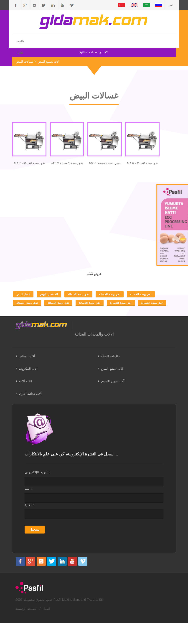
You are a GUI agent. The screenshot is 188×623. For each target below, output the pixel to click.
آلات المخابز (27, 356)
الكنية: (29, 505)
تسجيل (35, 529)
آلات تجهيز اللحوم (112, 381)
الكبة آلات (25, 381)
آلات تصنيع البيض (49, 61)
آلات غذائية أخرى (30, 394)
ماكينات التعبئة (110, 356)
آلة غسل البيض (49, 294)
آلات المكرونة (28, 369)
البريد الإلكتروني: (37, 472)
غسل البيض (23, 294)
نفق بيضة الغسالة (78, 294)
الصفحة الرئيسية (26, 609)
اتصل (170, 5)
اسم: (28, 488)
